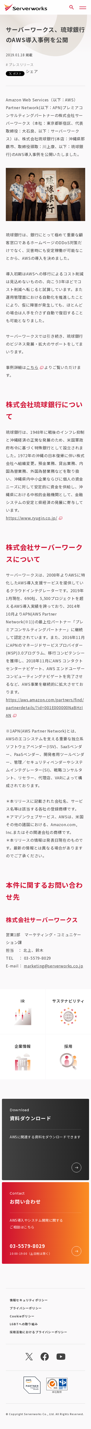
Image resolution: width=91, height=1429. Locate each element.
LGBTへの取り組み (24, 1324)
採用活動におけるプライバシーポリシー (38, 1332)
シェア (32, 71)
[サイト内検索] (71, 7)
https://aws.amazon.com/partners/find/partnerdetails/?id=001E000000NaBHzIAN (45, 707)
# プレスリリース (19, 64)
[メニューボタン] (82, 7)
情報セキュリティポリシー (29, 1300)
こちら (32, 367)
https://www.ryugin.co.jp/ (31, 518)
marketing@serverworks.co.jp (53, 966)
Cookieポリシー (22, 1316)
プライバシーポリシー (26, 1308)
